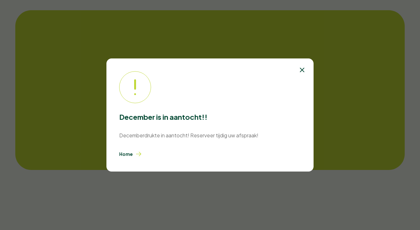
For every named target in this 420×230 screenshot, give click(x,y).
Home (130, 154)
